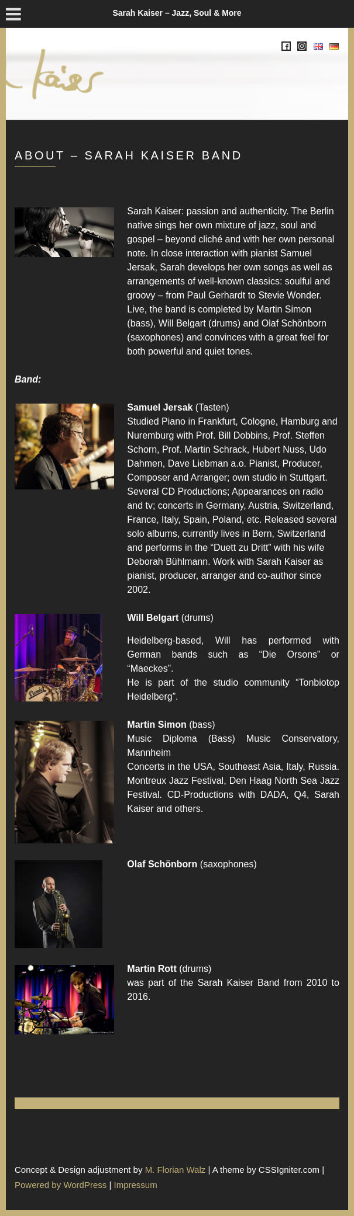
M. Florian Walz (175, 1170)
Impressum (135, 1185)
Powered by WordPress (60, 1185)
